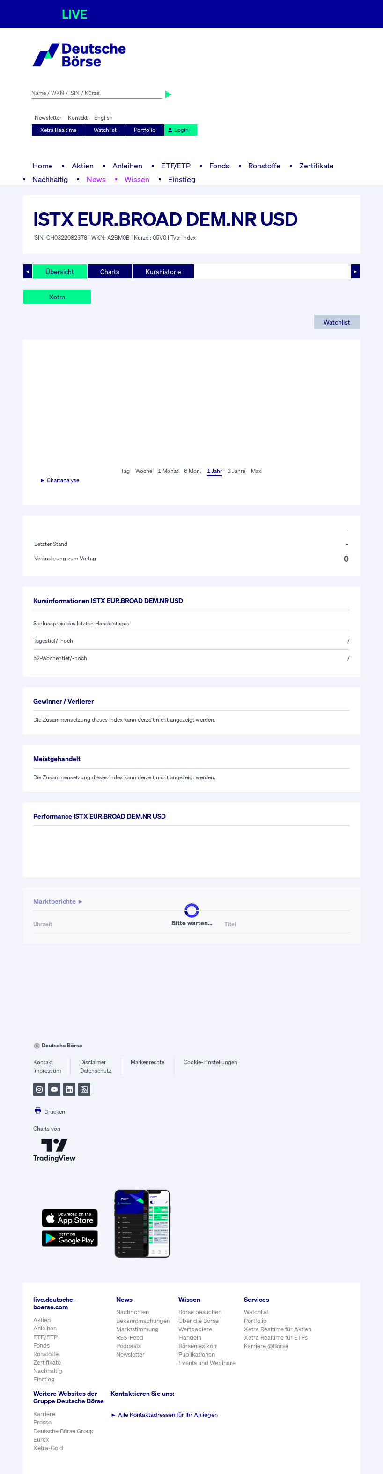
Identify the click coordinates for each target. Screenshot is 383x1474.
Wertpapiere (195, 1329)
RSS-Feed (129, 1338)
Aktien (83, 165)
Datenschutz (95, 1070)
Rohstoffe (264, 165)
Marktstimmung (137, 1329)
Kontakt (78, 117)
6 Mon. (192, 470)
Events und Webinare (207, 1363)
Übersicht (59, 271)
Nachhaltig (50, 179)
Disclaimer (93, 1062)
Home (42, 165)
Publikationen (196, 1354)
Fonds (219, 165)
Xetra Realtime (58, 129)
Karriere (44, 1414)
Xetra (57, 296)
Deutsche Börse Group (63, 1431)
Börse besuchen (199, 1312)
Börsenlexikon (197, 1346)
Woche (143, 470)
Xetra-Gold (48, 1448)
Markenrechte (147, 1062)
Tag (125, 470)
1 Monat (168, 470)
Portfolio (144, 129)
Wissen (137, 179)
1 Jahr (214, 470)
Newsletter (48, 117)
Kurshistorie (163, 271)
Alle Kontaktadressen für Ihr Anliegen (164, 1415)
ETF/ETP (176, 165)
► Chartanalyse (59, 480)
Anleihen (127, 165)
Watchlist (105, 129)
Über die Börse (198, 1321)
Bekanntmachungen (143, 1321)
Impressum (47, 1070)
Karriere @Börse (266, 1346)
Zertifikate (316, 165)
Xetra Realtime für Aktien (277, 1329)
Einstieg (181, 179)
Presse (42, 1422)
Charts (109, 271)
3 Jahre (236, 470)
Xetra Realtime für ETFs (276, 1338)
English (103, 117)
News (96, 179)
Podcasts (128, 1346)
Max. (257, 470)
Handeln (189, 1338)
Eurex (41, 1440)
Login (178, 129)
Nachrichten (132, 1312)
